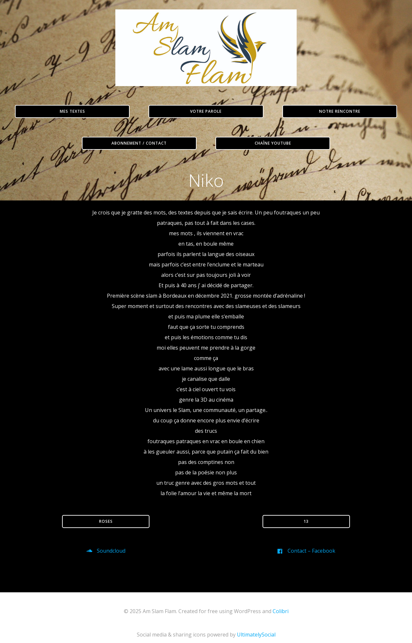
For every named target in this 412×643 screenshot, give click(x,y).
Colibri (281, 615)
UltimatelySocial (256, 638)
